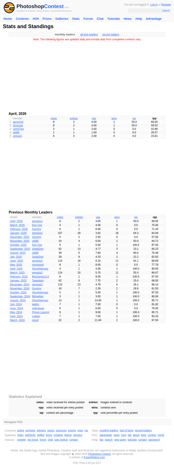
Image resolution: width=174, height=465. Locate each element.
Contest (53, 6)
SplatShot (38, 248)
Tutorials (113, 18)
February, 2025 (19, 276)
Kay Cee (37, 225)
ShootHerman (40, 268)
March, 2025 (17, 272)
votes (54, 118)
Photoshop (30, 6)
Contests (22, 18)
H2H (36, 18)
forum (43, 439)
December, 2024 (19, 284)
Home (8, 18)
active (20, 430)
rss (86, 430)
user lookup (61, 439)
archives (30, 430)
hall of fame (126, 430)
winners (41, 430)
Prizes (47, 18)
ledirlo (35, 304)
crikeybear (38, 308)
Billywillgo (38, 296)
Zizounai (18, 125)
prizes (50, 430)
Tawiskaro (38, 280)
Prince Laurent (40, 312)
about (136, 435)
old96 (16, 132)
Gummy (36, 229)
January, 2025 (18, 280)
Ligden (36, 316)
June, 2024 (16, 308)
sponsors (61, 430)
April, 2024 (16, 316)
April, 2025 (16, 268)
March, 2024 (17, 320)
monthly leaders (109, 430)
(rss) (123, 435)
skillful (40, 435)
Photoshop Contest (99, 454)
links (143, 435)
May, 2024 (16, 312)
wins (114, 118)
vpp (94, 118)
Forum (88, 18)
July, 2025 (16, 256)
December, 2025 (19, 237)
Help (139, 18)
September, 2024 (20, 296)
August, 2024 (18, 300)
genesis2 (18, 121)
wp (134, 118)
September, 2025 (20, 248)
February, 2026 (19, 229)
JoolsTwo (18, 128)
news (116, 435)
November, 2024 (19, 288)
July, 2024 (16, 304)
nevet (35, 320)
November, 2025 (19, 241)
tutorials (132, 439)
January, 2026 (18, 233)
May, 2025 (16, 264)
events (72, 430)
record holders (110, 34)
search (109, 439)
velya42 (17, 136)
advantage (106, 435)
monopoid (38, 264)
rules (80, 430)
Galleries (61, 18)
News (128, 18)
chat (50, 439)
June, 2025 (16, 260)
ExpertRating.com (94, 457)
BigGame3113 (40, 276)
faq (130, 435)
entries (74, 118)
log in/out (32, 439)
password (154, 439)
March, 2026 (17, 225)
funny (49, 435)
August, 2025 (18, 252)
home (161, 435)
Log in (154, 4)
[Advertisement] (87, 75)
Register (166, 4)
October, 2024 (18, 292)
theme (68, 435)
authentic (30, 435)
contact (73, 439)
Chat (100, 18)
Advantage (154, 18)
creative (58, 435)
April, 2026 (16, 221)
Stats (76, 18)
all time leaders (89, 34)
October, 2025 (18, 244)
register (21, 439)
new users (120, 439)
